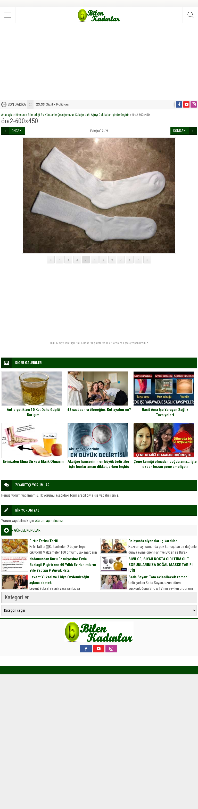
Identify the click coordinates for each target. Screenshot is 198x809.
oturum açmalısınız (49, 521)
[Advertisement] (99, 61)
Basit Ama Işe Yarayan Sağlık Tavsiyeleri (165, 412)
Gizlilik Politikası (53, 104)
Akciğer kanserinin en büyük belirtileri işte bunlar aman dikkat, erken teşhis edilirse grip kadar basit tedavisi (99, 466)
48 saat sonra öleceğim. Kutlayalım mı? (99, 409)
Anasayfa (7, 115)
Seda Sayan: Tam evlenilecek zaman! (158, 577)
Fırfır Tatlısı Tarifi (43, 541)
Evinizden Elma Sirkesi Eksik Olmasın (33, 461)
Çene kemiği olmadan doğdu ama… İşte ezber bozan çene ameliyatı (165, 464)
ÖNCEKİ (17, 131)
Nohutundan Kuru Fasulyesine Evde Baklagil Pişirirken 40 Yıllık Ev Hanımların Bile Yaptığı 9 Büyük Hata (62, 565)
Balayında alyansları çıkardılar (152, 541)
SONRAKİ (179, 131)
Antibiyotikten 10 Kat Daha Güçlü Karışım (33, 412)
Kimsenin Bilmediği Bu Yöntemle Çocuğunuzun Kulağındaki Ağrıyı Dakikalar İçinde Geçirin (72, 115)
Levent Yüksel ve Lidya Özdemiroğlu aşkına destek (59, 580)
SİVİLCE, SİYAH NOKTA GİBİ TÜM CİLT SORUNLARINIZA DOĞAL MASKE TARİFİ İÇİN (160, 565)
